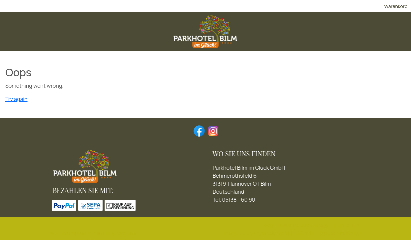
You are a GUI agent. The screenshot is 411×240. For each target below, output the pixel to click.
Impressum (347, 224)
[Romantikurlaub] (154, 34)
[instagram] (212, 130)
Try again (16, 100)
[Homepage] (346, 34)
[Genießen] (196, 34)
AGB (268, 224)
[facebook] (198, 130)
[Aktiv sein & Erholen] (245, 34)
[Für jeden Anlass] (302, 34)
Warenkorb (349, 7)
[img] (81, 34)
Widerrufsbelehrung (303, 224)
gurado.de (271, 232)
